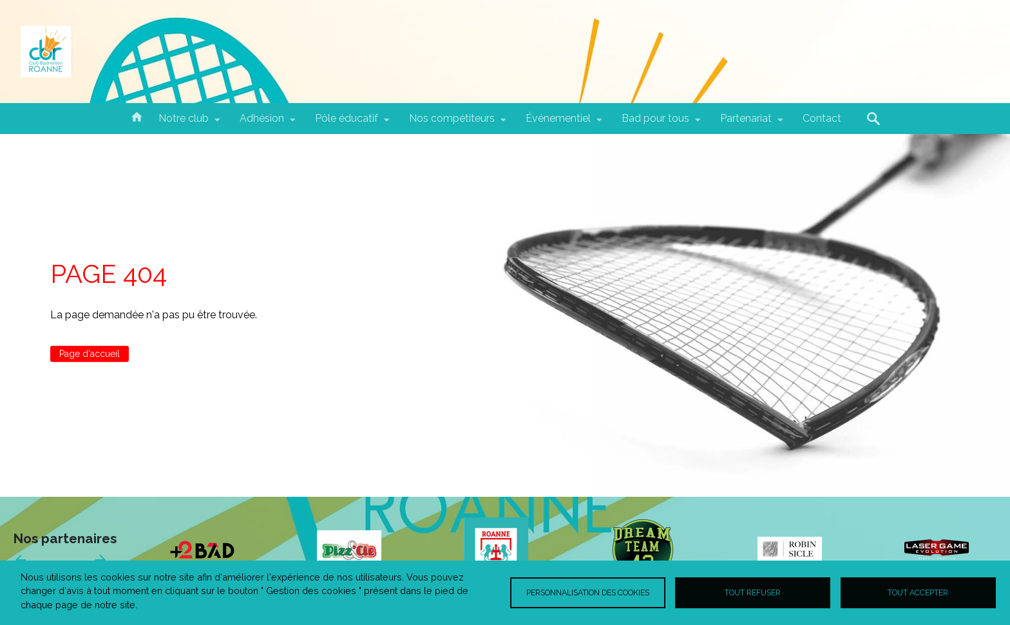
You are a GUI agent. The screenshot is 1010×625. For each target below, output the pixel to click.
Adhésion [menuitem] (262, 123)
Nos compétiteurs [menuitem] (452, 123)
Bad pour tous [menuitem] (655, 123)
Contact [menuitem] (822, 118)
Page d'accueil (89, 354)
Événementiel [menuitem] (558, 123)
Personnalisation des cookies (587, 592)
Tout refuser (753, 592)
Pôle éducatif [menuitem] (347, 123)
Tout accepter (918, 592)
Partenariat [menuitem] (746, 123)
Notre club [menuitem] (183, 123)
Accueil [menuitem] (136, 116)
